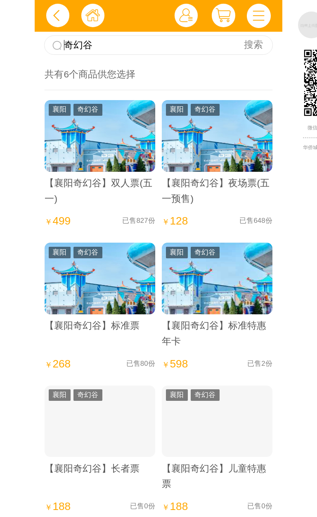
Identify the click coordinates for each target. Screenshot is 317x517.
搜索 (253, 45)
